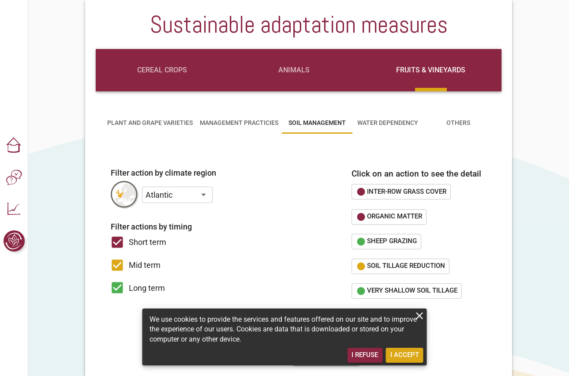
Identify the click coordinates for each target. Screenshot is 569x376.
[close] (419, 315)
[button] (14, 145)
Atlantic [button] (159, 194)
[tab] (162, 70)
